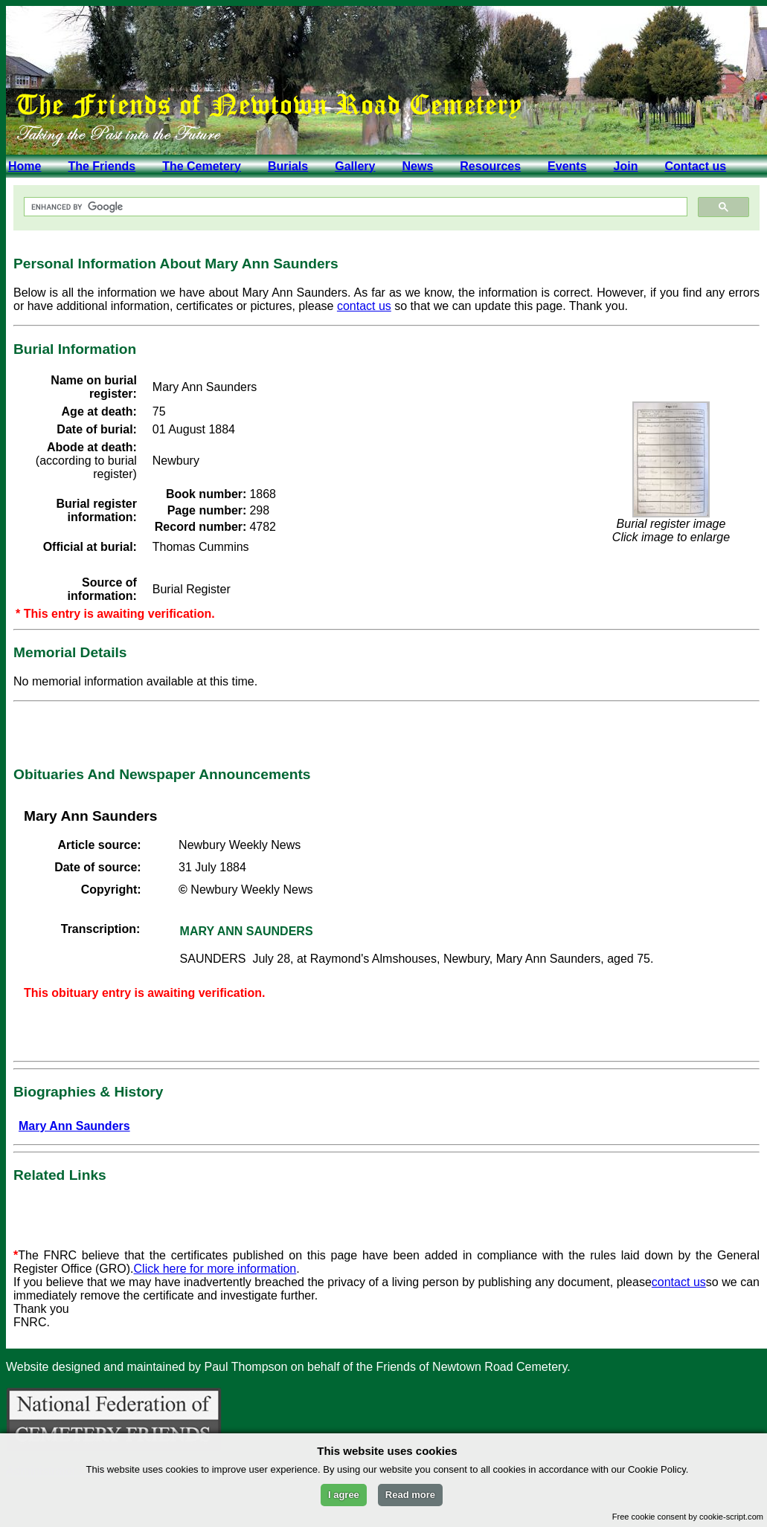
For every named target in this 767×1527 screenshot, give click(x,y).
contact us (364, 306)
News (417, 166)
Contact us (695, 166)
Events (567, 166)
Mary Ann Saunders (74, 1126)
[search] (354, 207)
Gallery (355, 166)
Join (626, 166)
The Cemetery (201, 166)
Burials (288, 166)
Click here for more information (215, 1268)
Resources (490, 166)
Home (24, 166)
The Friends (101, 166)
